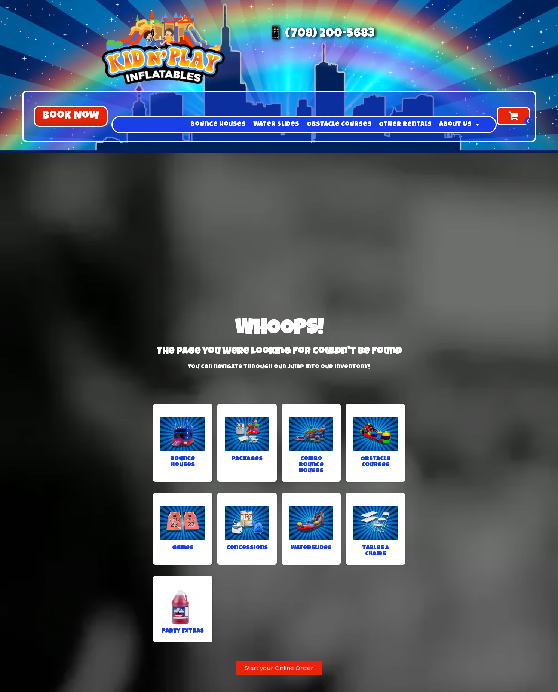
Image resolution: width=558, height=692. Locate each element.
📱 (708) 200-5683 (321, 34)
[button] (71, 116)
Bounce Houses (218, 124)
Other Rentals (405, 124)
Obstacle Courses (339, 124)
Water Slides (276, 124)
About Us (460, 124)
